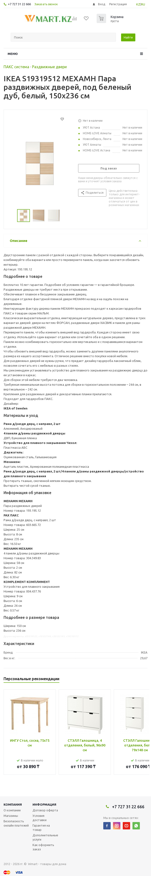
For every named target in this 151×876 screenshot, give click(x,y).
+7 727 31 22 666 (19, 4)
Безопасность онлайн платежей (16, 823)
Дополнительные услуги (45, 837)
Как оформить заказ (43, 847)
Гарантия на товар (41, 827)
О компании (12, 810)
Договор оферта (45, 810)
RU (143, 4)
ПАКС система (16, 67)
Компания (13, 804)
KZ (138, 4)
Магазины (11, 815)
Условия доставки (40, 818)
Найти (128, 37)
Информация (44, 804)
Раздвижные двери (49, 67)
